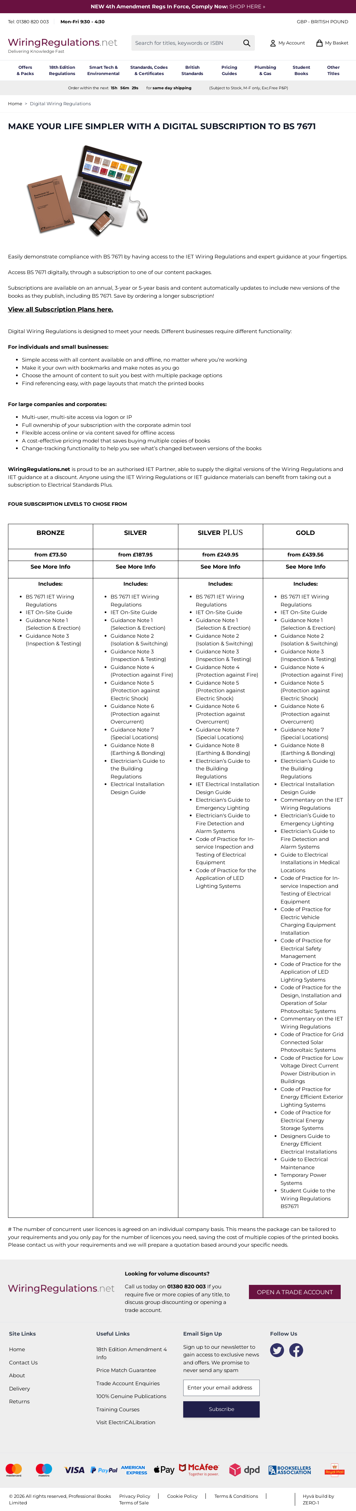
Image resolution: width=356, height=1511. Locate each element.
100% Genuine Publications (131, 1396)
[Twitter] (277, 1350)
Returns (19, 1401)
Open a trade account (295, 1292)
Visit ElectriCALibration (125, 1422)
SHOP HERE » (247, 6)
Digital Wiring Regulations (60, 103)
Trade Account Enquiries (128, 1383)
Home (15, 103)
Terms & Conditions (236, 1496)
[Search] (246, 43)
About (17, 1375)
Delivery (19, 1388)
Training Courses (117, 1409)
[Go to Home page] (62, 43)
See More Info (50, 566)
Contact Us (23, 1362)
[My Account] (287, 43)
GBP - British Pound (322, 21)
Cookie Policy (182, 1496)
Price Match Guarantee (126, 1370)
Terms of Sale (134, 1502)
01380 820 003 (32, 21)
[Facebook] (296, 1350)
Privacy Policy (134, 1496)
